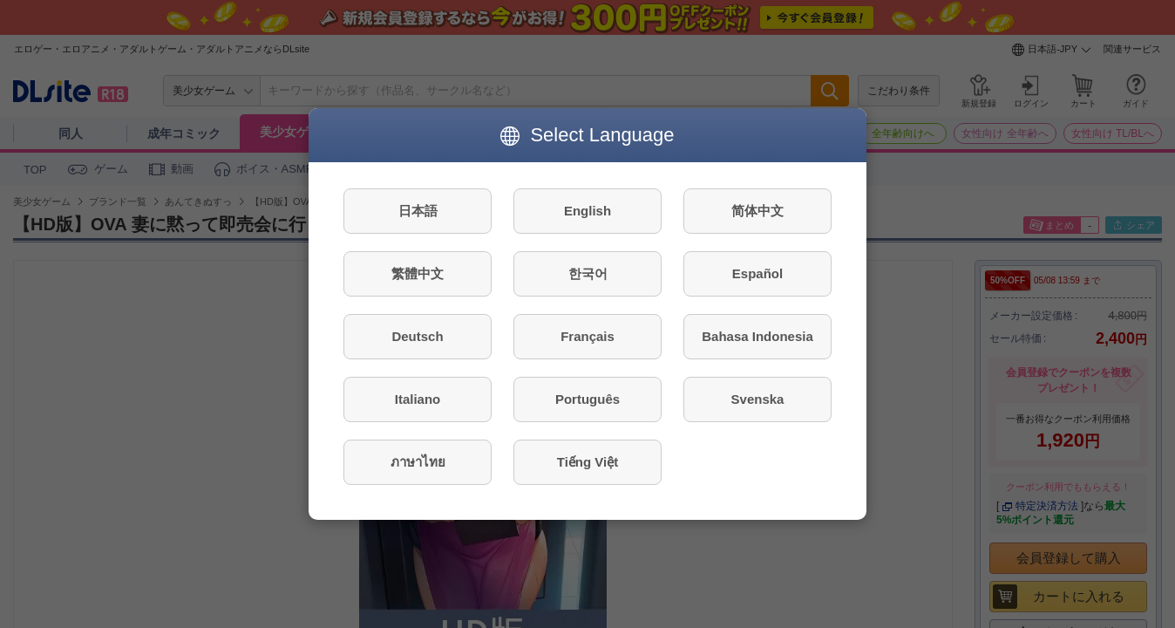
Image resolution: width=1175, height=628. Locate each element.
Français (587, 336)
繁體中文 (417, 273)
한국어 (588, 273)
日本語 (418, 210)
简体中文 (757, 210)
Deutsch (417, 336)
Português (587, 399)
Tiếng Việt (587, 461)
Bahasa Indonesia (757, 336)
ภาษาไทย (418, 461)
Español (757, 273)
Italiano (418, 399)
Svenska (757, 399)
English (587, 210)
